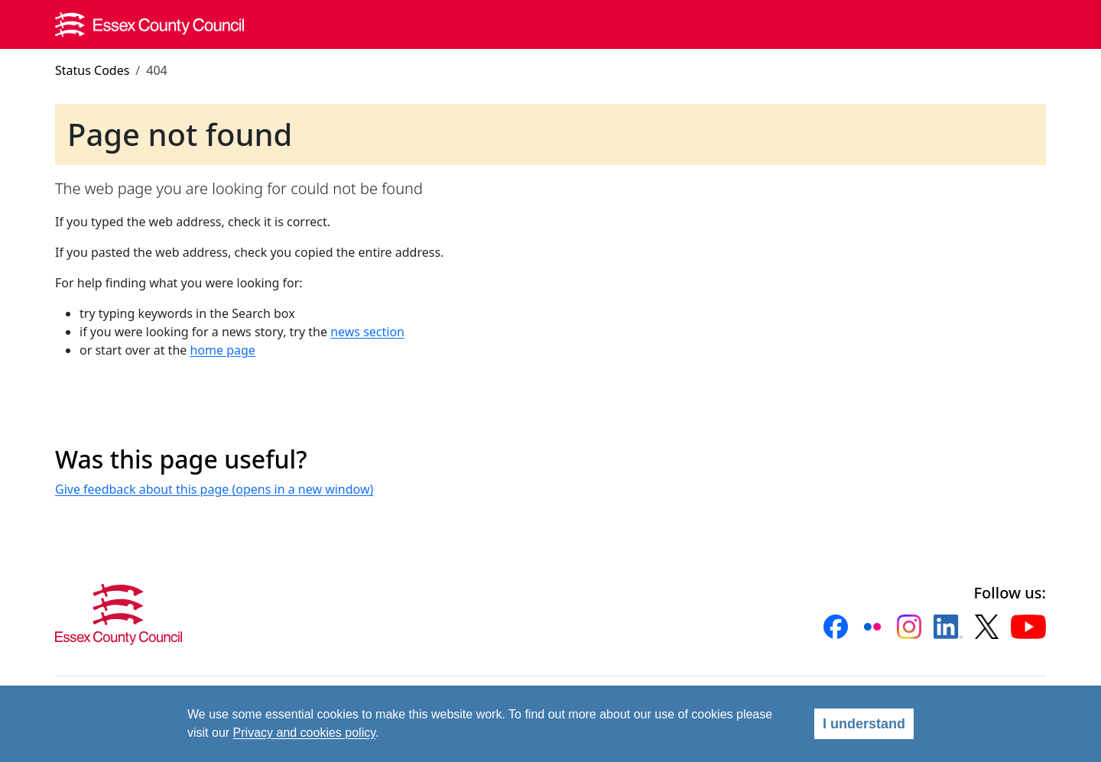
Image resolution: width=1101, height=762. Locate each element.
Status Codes (92, 70)
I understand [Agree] (864, 723)
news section (367, 331)
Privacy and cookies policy (304, 732)
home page (222, 350)
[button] (835, 626)
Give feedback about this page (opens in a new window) (214, 489)
